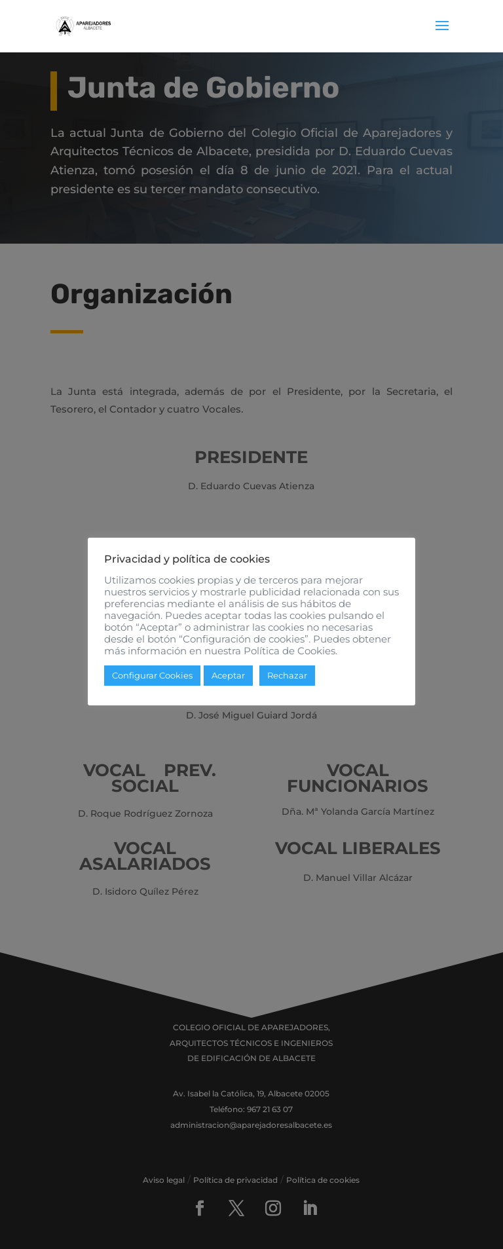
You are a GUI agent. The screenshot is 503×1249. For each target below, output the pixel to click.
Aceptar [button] (228, 681)
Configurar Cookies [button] (152, 681)
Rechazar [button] (287, 681)
